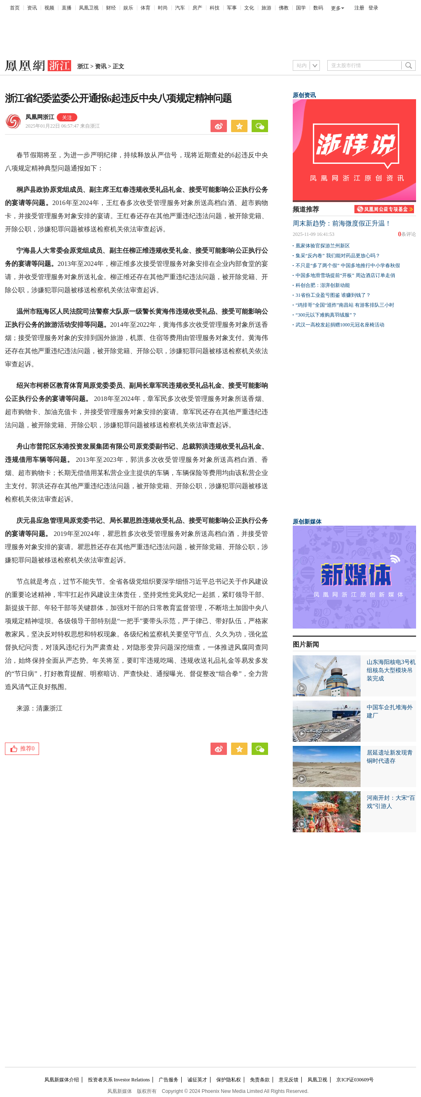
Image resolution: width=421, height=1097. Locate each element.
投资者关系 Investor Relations (119, 1080)
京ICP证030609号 (355, 1080)
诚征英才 (197, 1080)
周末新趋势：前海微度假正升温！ (342, 223)
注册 (359, 8)
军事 (232, 8)
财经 (111, 8)
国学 (301, 8)
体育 (145, 8)
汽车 (180, 8)
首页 (15, 8)
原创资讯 (304, 95)
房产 (197, 8)
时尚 (163, 8)
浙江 (83, 66)
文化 (249, 8)
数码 (318, 8)
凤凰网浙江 (39, 117)
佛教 (284, 8)
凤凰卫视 (89, 8)
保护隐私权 (228, 1080)
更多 (336, 8)
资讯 (32, 8)
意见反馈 (288, 1080)
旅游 (266, 8)
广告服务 (168, 1080)
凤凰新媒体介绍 (61, 1080)
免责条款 (260, 1080)
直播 (67, 8)
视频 (49, 8)
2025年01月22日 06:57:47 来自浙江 (62, 126)
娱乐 (128, 8)
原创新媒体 (307, 522)
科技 (215, 8)
